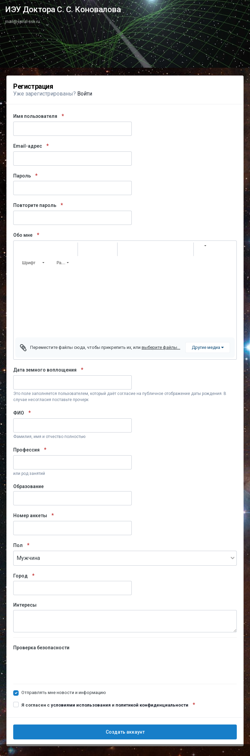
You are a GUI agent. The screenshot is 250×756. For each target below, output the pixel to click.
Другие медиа (208, 347)
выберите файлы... (161, 347)
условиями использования (81, 705)
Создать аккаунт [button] (125, 732)
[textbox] (125, 303)
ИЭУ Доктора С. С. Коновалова (63, 9)
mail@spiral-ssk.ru (22, 21)
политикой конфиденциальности (152, 705)
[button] (21, 249)
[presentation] (64, 665)
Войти (84, 93)
